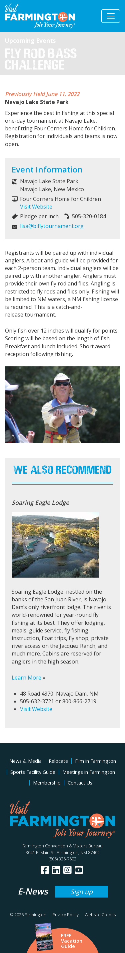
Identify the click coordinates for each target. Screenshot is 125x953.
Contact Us (80, 783)
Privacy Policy (65, 915)
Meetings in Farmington (88, 772)
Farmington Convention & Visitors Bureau (62, 846)
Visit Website (36, 206)
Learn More (26, 677)
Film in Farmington (95, 761)
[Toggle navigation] (110, 16)
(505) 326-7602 (62, 859)
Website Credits (100, 915)
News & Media (25, 761)
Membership (47, 783)
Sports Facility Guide (32, 772)
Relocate (58, 761)
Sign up (81, 891)
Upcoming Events (30, 40)
